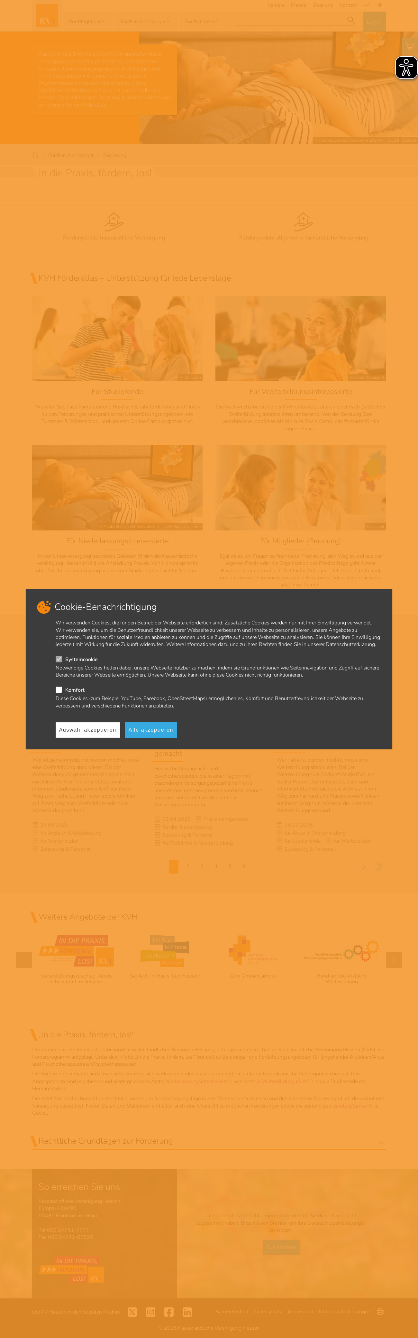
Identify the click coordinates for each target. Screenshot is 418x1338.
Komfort (75, 690)
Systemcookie (81, 659)
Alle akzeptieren (151, 730)
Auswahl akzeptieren (87, 730)
